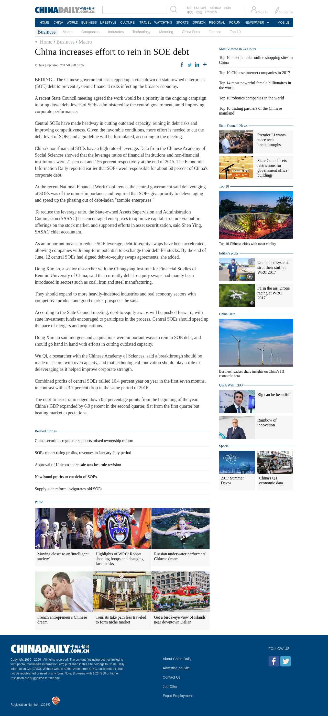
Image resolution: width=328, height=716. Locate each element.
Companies (90, 32)
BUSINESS (89, 22)
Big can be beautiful (273, 394)
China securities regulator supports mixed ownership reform (84, 440)
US (189, 8)
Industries (116, 32)
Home (46, 42)
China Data (191, 32)
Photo (39, 502)
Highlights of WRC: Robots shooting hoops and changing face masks (120, 559)
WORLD (72, 22)
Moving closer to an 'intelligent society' (63, 556)
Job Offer (170, 686)
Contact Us (171, 677)
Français (211, 12)
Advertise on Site (176, 668)
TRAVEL (145, 22)
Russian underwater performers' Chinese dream (180, 556)
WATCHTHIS (163, 22)
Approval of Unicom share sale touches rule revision (78, 465)
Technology (141, 32)
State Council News (233, 126)
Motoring (166, 32)
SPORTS (182, 22)
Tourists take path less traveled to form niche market (121, 619)
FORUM (234, 22)
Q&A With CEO (231, 385)
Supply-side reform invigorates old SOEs (68, 489)
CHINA (58, 22)
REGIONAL (217, 22)
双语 (199, 12)
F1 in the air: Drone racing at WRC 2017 (273, 293)
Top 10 (235, 32)
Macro (68, 32)
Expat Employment (178, 696)
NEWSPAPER (254, 22)
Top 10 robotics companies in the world (251, 98)
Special (224, 446)
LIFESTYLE (108, 22)
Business (65, 42)
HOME (44, 22)
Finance (215, 32)
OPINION (199, 22)
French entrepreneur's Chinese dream (62, 619)
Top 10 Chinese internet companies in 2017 (254, 72)
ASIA (227, 8)
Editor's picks (228, 253)
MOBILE (283, 22)
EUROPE (200, 8)
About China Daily (177, 659)
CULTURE (127, 22)
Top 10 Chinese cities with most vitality (247, 244)
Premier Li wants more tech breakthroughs (271, 140)
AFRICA (215, 8)
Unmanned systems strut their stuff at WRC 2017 (273, 267)
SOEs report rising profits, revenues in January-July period (83, 453)
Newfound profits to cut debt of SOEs (66, 477)
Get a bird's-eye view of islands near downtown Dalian (180, 619)
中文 (190, 12)
